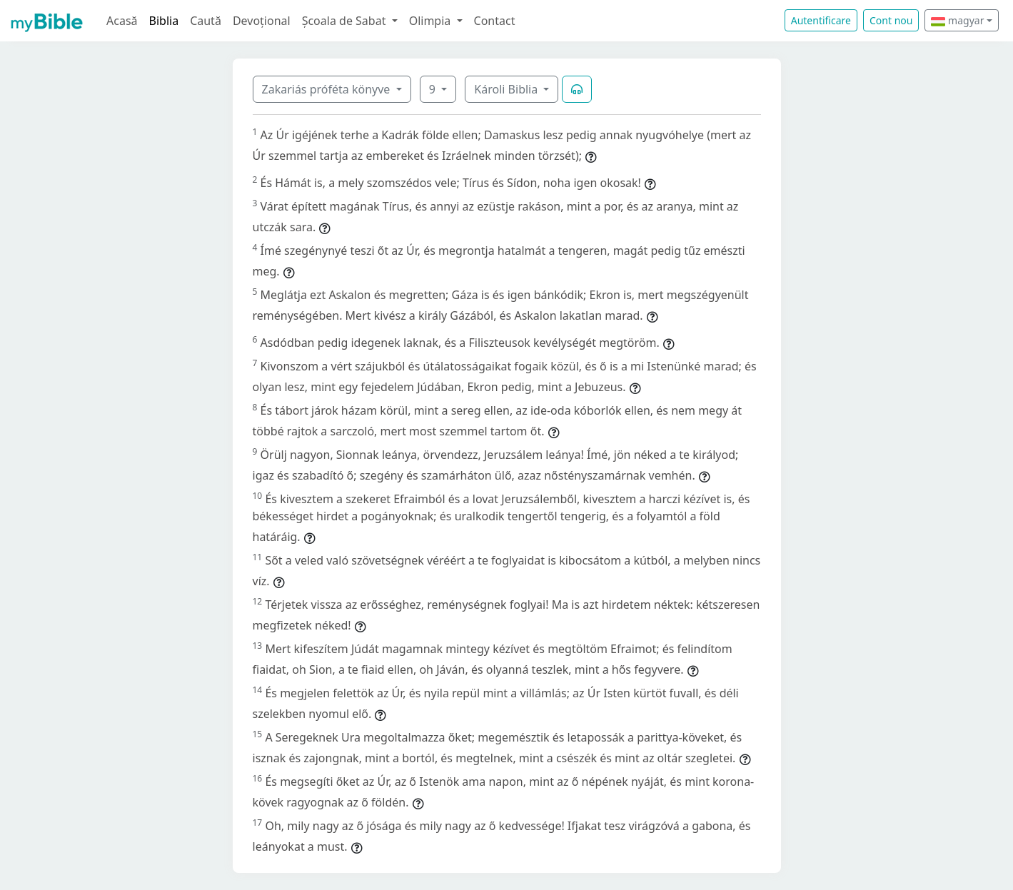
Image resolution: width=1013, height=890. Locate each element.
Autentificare (821, 20)
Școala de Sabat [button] (345, 21)
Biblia (164, 21)
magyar (957, 20)
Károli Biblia (507, 89)
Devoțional (262, 21)
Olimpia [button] (431, 21)
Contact (494, 21)
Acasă (122, 21)
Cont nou (891, 20)
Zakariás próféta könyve (327, 89)
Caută (205, 21)
